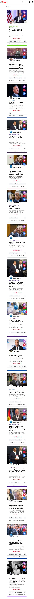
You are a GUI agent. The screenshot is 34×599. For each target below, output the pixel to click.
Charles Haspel (16, 23)
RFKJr (22, 366)
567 (17, 369)
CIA (9, 592)
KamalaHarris (14, 77)
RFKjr (10, 113)
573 (17, 485)
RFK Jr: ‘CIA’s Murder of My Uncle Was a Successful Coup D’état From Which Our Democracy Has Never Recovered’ (17, 580)
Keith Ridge (15, 536)
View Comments (17, 38)
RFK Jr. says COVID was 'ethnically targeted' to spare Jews (16, 322)
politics (16, 401)
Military (19, 77)
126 (17, 44)
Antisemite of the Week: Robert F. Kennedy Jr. (17, 243)
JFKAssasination (18, 592)
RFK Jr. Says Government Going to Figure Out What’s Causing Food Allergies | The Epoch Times (16, 29)
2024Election (11, 517)
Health (17, 26)
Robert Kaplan (16, 574)
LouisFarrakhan (18, 482)
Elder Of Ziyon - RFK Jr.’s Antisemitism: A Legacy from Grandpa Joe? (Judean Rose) (16, 173)
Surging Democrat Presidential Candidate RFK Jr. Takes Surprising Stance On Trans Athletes (16, 542)
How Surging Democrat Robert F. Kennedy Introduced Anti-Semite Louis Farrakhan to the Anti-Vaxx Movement (17, 471)
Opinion (13, 169)
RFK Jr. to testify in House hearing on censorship (15, 356)
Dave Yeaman (16, 351)
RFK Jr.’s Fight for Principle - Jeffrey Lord (16, 103)
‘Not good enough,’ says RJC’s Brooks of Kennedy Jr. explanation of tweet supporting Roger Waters (17, 428)
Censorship (11, 366)
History (12, 592)
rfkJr (19, 401)
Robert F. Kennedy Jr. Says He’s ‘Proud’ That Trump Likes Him (16, 391)
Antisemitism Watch (15, 134)
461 (17, 520)
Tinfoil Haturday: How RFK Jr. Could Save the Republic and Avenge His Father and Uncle (16, 507)
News (10, 134)
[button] (22, 2)
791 (17, 151)
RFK (19, 366)
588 (17, 298)
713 (17, 255)
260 (17, 115)
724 (17, 186)
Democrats (17, 183)
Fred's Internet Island (18, 501)
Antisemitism (17, 148)
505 (17, 442)
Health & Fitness (12, 26)
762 (17, 335)
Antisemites (11, 148)
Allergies (10, 41)
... (25, 41)
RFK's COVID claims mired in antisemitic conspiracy (16, 207)
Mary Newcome (16, 98)
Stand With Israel (17, 132)
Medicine (18, 41)
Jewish (22, 183)
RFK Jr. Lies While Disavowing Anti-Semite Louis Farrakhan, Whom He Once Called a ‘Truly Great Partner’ (16, 284)
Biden (10, 77)
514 (17, 220)
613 (17, 594)
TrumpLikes (11, 401)
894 (17, 556)
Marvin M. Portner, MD (18, 386)
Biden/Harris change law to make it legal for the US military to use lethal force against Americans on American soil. (17, 66)
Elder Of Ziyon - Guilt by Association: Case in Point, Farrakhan (15, 138)
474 (17, 80)
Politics (10, 62)
